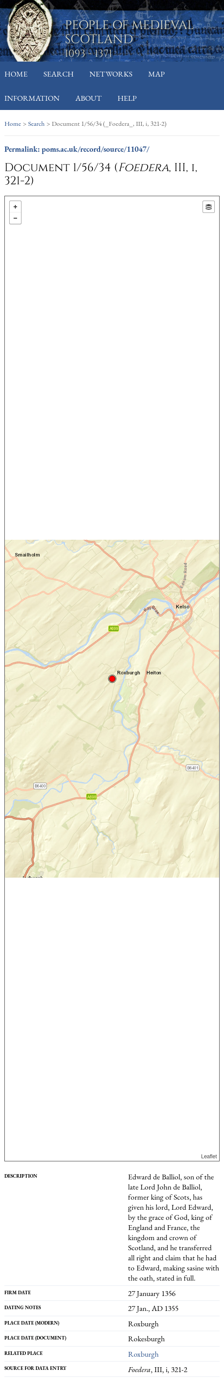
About (88, 98)
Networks (110, 74)
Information (32, 98)
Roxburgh (143, 1354)
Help (127, 98)
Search (58, 74)
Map (156, 74)
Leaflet (209, 1156)
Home (16, 74)
